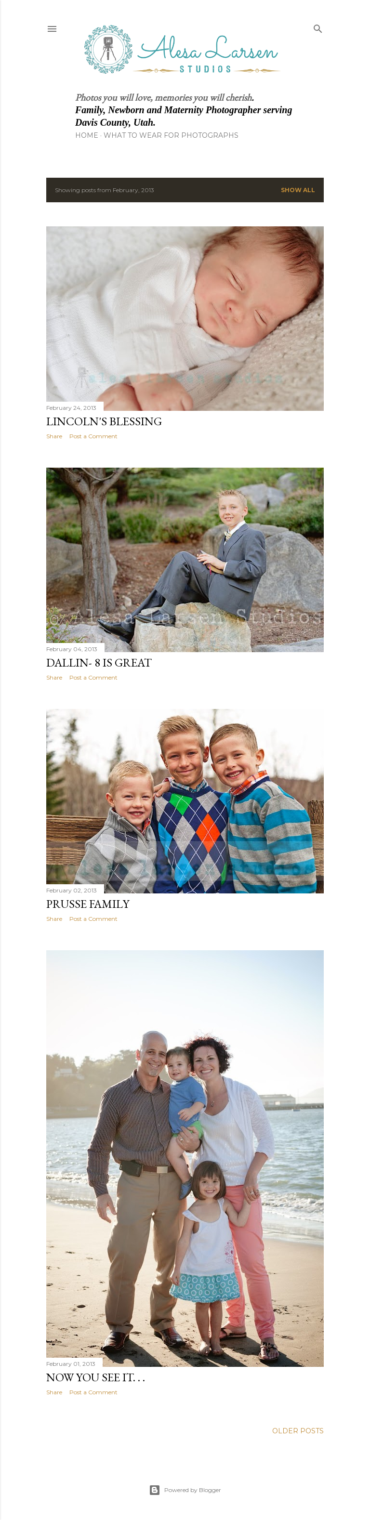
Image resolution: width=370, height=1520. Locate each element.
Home (86, 135)
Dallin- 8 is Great (99, 662)
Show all (298, 190)
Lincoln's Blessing (104, 421)
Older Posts (298, 1431)
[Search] (318, 26)
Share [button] (54, 436)
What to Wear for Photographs (171, 135)
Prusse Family (87, 903)
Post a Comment (93, 436)
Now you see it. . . (95, 1377)
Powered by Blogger (185, 1490)
